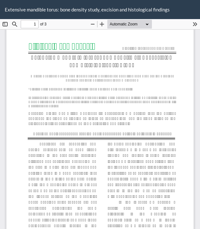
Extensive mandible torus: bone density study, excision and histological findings (87, 9)
